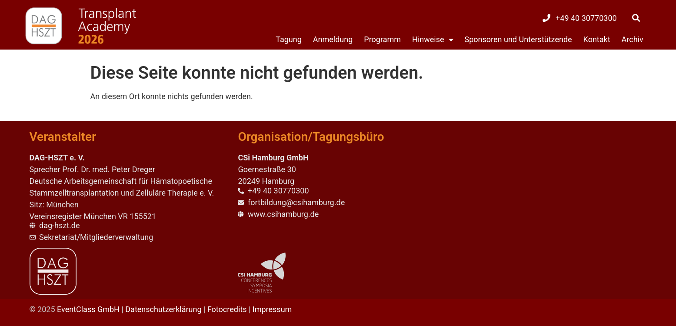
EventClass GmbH (88, 309)
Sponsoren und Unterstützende (518, 39)
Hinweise (432, 39)
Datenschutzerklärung (163, 309)
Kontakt (596, 39)
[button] (636, 18)
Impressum (272, 309)
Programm (382, 39)
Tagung (289, 39)
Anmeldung (333, 39)
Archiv (632, 39)
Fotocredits (227, 309)
